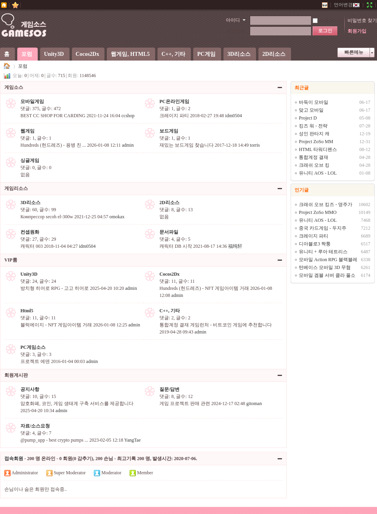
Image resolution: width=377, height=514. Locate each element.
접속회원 (13, 458)
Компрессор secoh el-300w (46, 216)
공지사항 (29, 389)
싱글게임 (29, 160)
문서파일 (168, 232)
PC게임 (206, 54)
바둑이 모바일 (313, 102)
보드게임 (168, 131)
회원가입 (357, 31)
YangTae (132, 440)
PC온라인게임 (174, 101)
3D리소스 (239, 54)
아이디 (233, 20)
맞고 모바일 (311, 110)
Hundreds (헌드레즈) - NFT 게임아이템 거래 (204, 288)
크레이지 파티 (174, 115)
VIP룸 (10, 260)
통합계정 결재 (313, 157)
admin (128, 145)
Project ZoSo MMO (318, 212)
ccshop (127, 115)
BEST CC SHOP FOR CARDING (52, 115)
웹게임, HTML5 (130, 54)
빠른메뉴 (353, 52)
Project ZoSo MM (316, 141)
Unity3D (54, 54)
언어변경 (347, 4)
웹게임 (27, 131)
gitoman (254, 403)
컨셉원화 (29, 232)
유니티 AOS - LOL (318, 173)
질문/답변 (169, 389)
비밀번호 (235, 31)
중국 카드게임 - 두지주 (322, 228)
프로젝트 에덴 (35, 361)
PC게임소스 (33, 347)
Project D (308, 118)
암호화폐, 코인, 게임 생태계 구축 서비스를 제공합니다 (77, 403)
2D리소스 (273, 54)
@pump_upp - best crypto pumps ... (54, 440)
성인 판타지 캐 (314, 133)
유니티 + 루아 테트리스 (323, 251)
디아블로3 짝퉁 (315, 244)
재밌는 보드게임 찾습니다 (186, 145)
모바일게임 (32, 101)
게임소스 (7, 66)
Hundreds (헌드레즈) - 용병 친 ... (53, 145)
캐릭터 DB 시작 (175, 246)
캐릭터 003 (31, 246)
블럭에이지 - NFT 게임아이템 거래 (56, 325)
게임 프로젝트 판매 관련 (184, 403)
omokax (116, 216)
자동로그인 (328, 20)
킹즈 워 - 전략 (313, 126)
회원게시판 (16, 375)
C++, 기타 (173, 54)
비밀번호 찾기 (362, 20)
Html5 (26, 310)
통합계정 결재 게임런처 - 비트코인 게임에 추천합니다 (215, 325)
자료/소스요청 (35, 426)
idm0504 (233, 115)
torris (255, 145)
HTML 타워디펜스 (318, 149)
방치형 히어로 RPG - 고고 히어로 (54, 288)
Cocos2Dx (87, 54)
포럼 (26, 54)
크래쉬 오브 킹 (314, 165)
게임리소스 (16, 188)
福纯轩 (235, 246)
